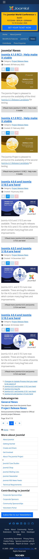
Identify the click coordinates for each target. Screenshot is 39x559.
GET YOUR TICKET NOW (19, 27)
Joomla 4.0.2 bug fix (12, 389)
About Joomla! (15, 34)
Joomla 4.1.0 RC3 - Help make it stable (19, 56)
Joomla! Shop (8, 467)
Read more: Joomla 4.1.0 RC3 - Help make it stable (19, 109)
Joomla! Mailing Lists (11, 472)
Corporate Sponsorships (12, 495)
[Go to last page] (19, 423)
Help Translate (8, 543)
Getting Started (9, 444)
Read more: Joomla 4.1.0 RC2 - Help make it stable (19, 172)
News (33, 39)
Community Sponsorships (13, 503)
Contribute (7, 43)
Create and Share (9, 448)
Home (5, 34)
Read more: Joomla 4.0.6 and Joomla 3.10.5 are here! (19, 239)
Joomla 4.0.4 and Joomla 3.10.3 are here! (16, 316)
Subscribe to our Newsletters (17, 514)
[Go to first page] (3, 423)
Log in (32, 543)
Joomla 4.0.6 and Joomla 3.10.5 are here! (16, 183)
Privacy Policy (28, 538)
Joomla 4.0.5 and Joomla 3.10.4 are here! (16, 250)
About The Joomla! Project (13, 456)
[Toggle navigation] (4, 2)
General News (9, 402)
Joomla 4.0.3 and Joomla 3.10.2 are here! (20, 386)
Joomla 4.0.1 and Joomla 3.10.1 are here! (20, 391)
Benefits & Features (10, 39)
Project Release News (20, 61)
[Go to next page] (15, 423)
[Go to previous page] (7, 423)
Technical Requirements (12, 485)
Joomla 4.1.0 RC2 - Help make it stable (19, 119)
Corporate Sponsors (11, 499)
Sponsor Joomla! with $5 (24, 541)
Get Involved (8, 452)
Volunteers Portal (10, 508)
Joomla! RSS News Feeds (12, 480)
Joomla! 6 (24, 39)
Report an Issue (22, 543)
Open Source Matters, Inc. (24, 548)
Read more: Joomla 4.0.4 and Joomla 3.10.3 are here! (19, 372)
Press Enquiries (20, 43)
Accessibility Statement (13, 538)
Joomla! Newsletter (10, 476)
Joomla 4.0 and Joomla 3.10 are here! (19, 394)
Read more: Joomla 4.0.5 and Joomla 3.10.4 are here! (19, 306)
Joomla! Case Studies (11, 463)
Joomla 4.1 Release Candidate (15, 99)
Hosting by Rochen (19, 558)
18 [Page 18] (11, 423)
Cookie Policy (8, 541)
